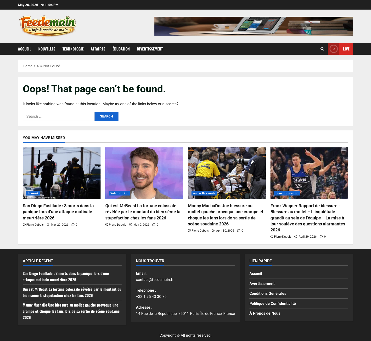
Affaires (98, 49)
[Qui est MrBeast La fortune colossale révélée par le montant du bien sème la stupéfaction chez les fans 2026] (144, 173)
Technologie (73, 49)
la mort (33, 193)
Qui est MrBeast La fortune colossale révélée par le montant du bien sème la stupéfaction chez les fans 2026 (142, 211)
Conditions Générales (267, 293)
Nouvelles (46, 49)
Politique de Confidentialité (272, 303)
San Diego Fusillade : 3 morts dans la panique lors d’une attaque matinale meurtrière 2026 (58, 211)
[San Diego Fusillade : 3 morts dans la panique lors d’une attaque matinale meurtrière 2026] (62, 173)
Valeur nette (119, 193)
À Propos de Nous (264, 313)
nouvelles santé (204, 193)
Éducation (121, 49)
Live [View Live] (338, 49)
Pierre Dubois (35, 224)
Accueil (24, 49)
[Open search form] (322, 49)
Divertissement (150, 49)
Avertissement (262, 283)
